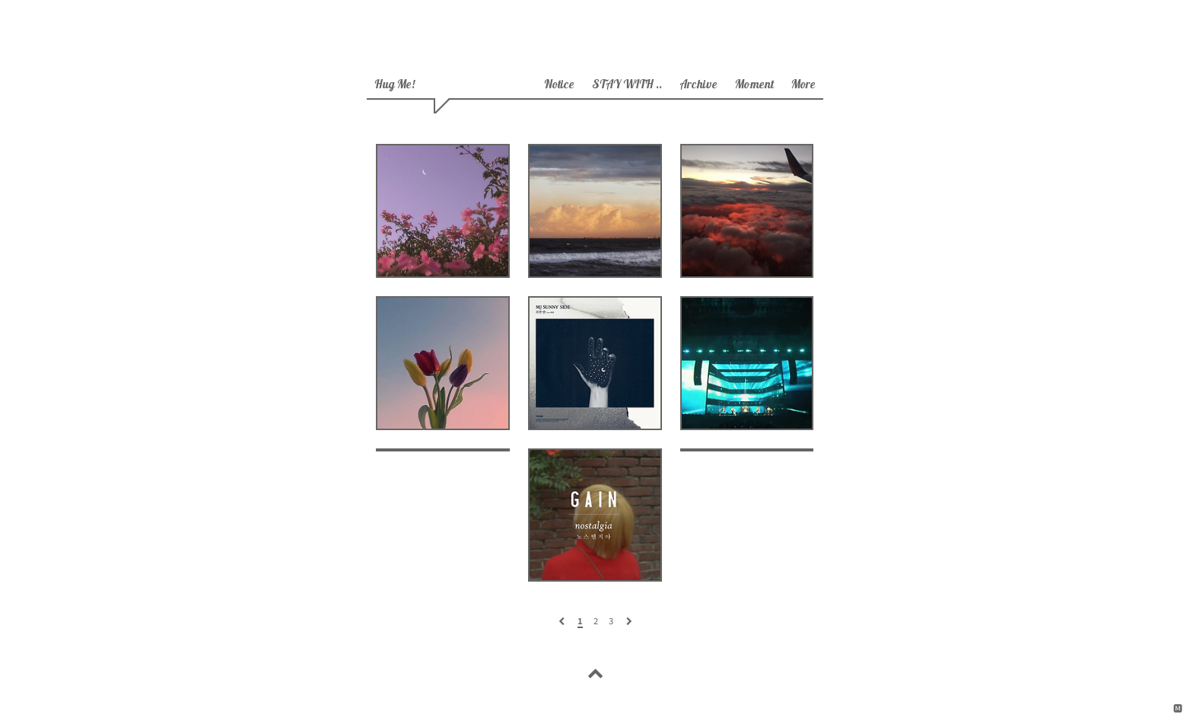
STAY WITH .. (627, 85)
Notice (559, 85)
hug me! (394, 85)
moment (754, 85)
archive (698, 85)
